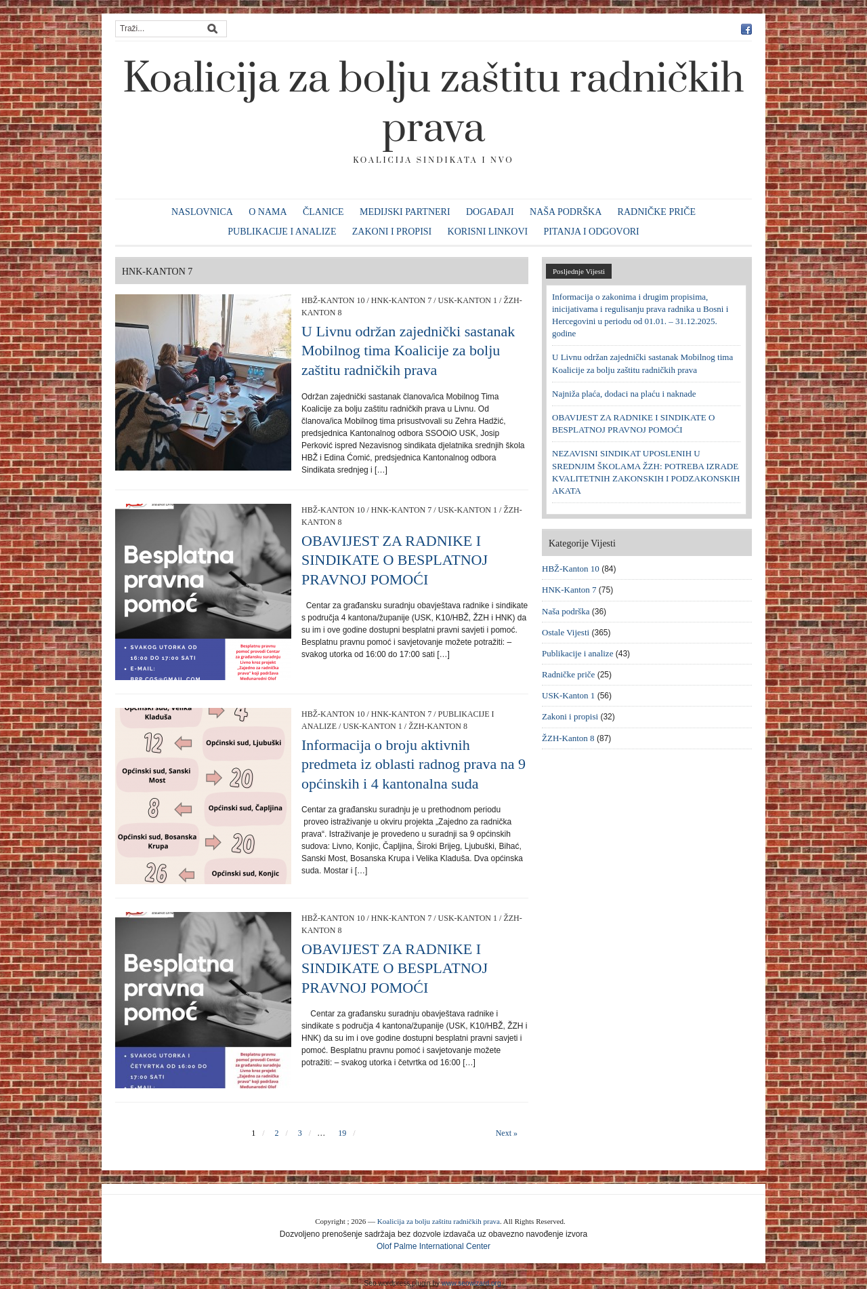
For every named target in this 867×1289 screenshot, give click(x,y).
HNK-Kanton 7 (401, 300)
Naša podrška (565, 212)
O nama (268, 212)
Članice (323, 212)
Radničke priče (657, 212)
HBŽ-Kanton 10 (332, 300)
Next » (506, 1133)
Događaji (490, 212)
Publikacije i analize (282, 231)
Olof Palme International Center (433, 1246)
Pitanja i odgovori (591, 231)
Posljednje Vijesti (579, 271)
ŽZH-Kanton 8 (437, 726)
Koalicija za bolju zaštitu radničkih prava (433, 104)
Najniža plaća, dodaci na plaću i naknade (624, 394)
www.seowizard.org (471, 1283)
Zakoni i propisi (391, 231)
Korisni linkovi (488, 231)
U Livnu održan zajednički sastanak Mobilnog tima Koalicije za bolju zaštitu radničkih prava (408, 350)
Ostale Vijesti (565, 632)
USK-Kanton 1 (467, 300)
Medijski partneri (405, 212)
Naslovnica (202, 212)
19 (342, 1133)
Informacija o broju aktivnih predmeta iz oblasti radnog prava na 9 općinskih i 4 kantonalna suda (413, 764)
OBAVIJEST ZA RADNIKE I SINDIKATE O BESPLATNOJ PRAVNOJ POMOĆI (394, 560)
